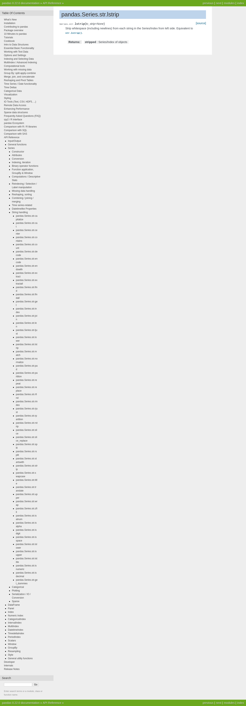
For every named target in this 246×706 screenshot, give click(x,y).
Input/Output (14, 141)
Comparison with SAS (15, 133)
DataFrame (14, 605)
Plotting (16, 590)
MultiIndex (13, 626)
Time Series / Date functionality (20, 83)
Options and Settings (15, 55)
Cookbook (9, 41)
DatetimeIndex (15, 629)
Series (11, 148)
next (218, 3)
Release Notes (12, 669)
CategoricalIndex (17, 619)
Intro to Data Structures (16, 44)
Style (10, 654)
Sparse (15, 601)
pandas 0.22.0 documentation (21, 3)
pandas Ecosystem (14, 123)
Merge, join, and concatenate (19, 76)
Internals (8, 665)
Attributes (17, 155)
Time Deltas (10, 87)
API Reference (52, 3)
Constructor (18, 151)
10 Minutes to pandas (15, 34)
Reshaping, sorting (22, 194)
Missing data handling (23, 191)
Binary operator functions (25, 166)
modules (229, 3)
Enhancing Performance (17, 108)
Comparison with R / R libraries (20, 126)
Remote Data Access (15, 105)
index (240, 3)
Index (11, 612)
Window (12, 644)
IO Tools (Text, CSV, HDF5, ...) (20, 101)
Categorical (18, 587)
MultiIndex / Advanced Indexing (20, 62)
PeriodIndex (14, 637)
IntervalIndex (15, 622)
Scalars (12, 640)
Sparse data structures (16, 112)
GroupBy (12, 647)
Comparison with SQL (15, 130)
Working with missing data (17, 69)
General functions (17, 144)
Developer (9, 662)
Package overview (13, 30)
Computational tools (14, 66)
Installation (9, 23)
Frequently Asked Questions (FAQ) (22, 116)
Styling (7, 98)
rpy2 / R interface (13, 119)
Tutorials (8, 37)
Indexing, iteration (21, 162)
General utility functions (20, 658)
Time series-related (22, 205)
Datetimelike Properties (24, 208)
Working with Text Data (16, 51)
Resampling (14, 651)
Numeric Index (15, 615)
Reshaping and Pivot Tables (18, 80)
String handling (20, 212)
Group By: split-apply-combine (20, 73)
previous (208, 3)
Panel (11, 608)
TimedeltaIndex (16, 633)
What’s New (10, 19)
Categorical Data (13, 91)
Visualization (10, 94)
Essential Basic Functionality (19, 48)
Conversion (18, 158)
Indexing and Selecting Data (19, 58)
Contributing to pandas (16, 26)
